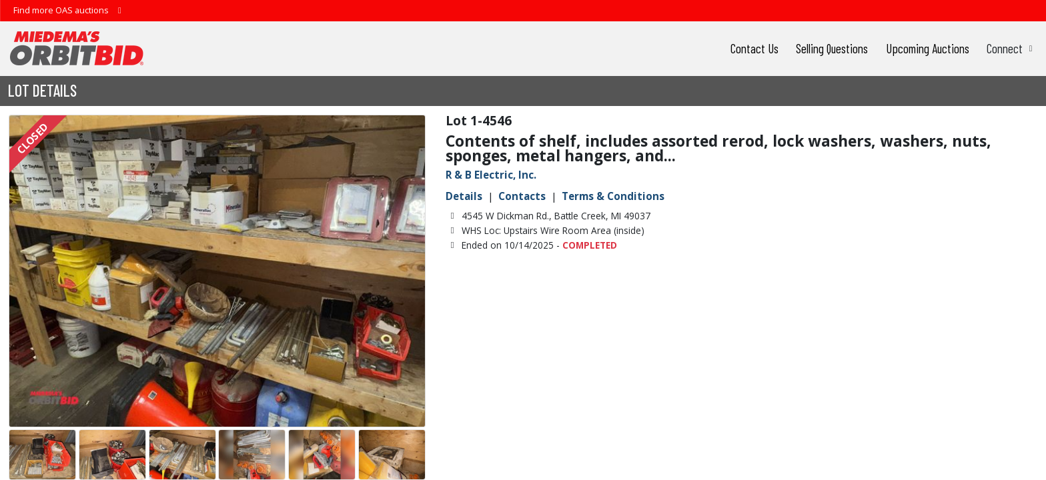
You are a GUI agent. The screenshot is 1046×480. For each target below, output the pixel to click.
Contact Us (754, 48)
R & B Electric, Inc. (491, 174)
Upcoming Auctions (927, 48)
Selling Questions (832, 48)
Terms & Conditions (613, 196)
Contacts (522, 196)
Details (464, 196)
